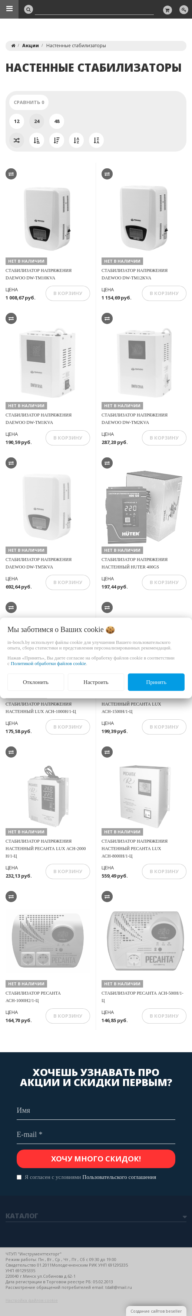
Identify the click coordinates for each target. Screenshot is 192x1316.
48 (56, 121)
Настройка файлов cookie (32, 1300)
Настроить (95, 682)
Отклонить (36, 682)
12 (16, 121)
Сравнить (29, 102)
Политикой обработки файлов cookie (48, 663)
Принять (156, 682)
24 (36, 121)
